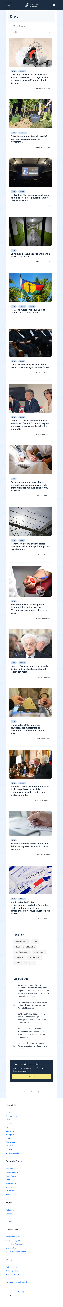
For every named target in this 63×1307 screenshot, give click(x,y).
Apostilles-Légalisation (14, 1244)
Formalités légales (13, 1240)
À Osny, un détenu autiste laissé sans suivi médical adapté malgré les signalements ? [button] (30, 546)
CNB (35, 942)
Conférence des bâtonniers (25, 947)
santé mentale (39, 952)
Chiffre (8, 1120)
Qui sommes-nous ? (13, 1267)
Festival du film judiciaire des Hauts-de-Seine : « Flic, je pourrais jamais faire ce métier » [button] (30, 197)
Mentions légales (12, 1274)
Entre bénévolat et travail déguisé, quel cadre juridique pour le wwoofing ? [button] (29, 139)
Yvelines (9, 1194)
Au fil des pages (12, 1116)
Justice (22, 191)
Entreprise (10, 1134)
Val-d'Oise (10, 1187)
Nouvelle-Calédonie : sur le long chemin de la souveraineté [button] (28, 311)
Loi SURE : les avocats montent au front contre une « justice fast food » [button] (30, 366)
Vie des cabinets (12, 1153)
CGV (7, 1278)
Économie (23, 133)
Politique (22, 306)
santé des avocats (22, 952)
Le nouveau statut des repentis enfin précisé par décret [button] (30, 255)
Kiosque (9, 1221)
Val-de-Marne (11, 1191)
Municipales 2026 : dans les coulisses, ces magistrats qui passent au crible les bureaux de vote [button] (28, 729)
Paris (8, 1180)
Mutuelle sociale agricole (24, 963)
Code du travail (34, 958)
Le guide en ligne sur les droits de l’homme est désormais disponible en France (32, 1046)
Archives (9, 1112)
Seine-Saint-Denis (13, 1183)
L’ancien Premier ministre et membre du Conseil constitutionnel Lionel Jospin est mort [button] (30, 669)
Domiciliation (11, 1248)
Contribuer (10, 1217)
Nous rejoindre (12, 1271)
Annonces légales (13, 1237)
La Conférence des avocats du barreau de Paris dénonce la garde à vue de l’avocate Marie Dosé (33, 1005)
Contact (11, 1295)
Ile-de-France (11, 1176)
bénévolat (19, 958)
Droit (13, 71)
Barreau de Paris (22, 942)
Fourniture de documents (16, 1251)
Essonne (9, 1168)
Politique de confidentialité (16, 1282)
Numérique (10, 1142)
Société (22, 71)
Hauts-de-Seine (12, 1172)
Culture (9, 1123)
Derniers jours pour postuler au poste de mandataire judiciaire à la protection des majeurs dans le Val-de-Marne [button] (30, 486)
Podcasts (9, 1214)
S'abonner (10, 1210)
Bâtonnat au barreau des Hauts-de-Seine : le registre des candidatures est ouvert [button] (30, 846)
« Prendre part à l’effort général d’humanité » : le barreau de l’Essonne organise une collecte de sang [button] (29, 609)
